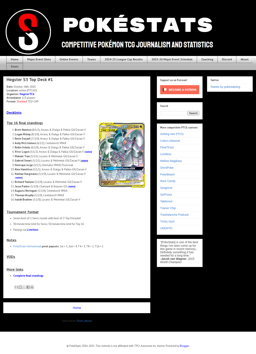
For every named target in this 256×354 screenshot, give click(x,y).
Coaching (207, 59)
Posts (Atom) (84, 321)
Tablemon (166, 201)
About (245, 59)
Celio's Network (170, 140)
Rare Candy (168, 181)
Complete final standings (28, 275)
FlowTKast (167, 147)
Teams (91, 59)
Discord (227, 59)
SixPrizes (166, 194)
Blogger (184, 346)
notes (88, 152)
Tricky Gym (167, 221)
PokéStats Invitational (27, 246)
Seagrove (166, 187)
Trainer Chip (168, 208)
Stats (14, 66)
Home (14, 59)
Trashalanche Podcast (174, 214)
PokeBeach (167, 174)
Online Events (69, 59)
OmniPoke (166, 167)
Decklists (14, 112)
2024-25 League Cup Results (124, 59)
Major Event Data (39, 59)
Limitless (32, 229)
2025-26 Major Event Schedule (172, 59)
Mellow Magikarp (171, 161)
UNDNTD (166, 228)
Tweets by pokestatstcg (225, 86)
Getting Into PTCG (172, 134)
